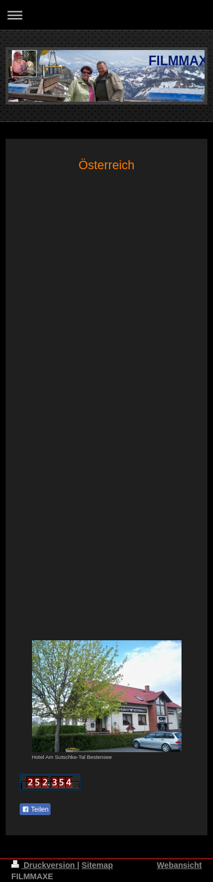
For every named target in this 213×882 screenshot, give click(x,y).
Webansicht (179, 865)
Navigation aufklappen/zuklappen (106, 15)
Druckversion (44, 865)
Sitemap (97, 865)
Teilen (35, 809)
